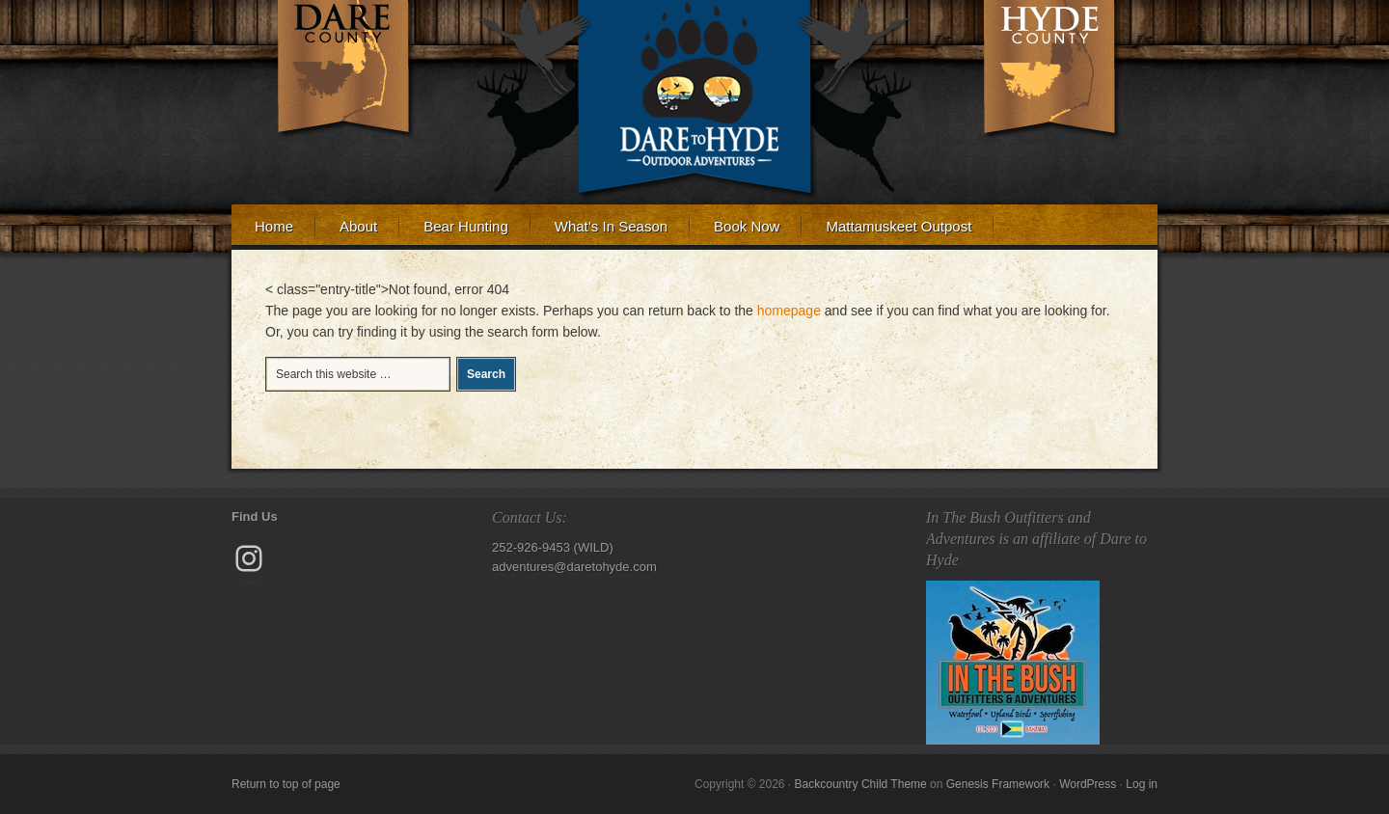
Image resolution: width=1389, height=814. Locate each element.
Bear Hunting (465, 226)
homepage (789, 310)
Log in (1142, 784)
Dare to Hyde (695, 87)
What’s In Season (611, 226)
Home (274, 226)
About (346, 231)
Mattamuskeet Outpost (898, 226)
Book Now (735, 231)
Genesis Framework (997, 784)
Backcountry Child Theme (861, 784)
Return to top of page (286, 784)
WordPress (1087, 784)
